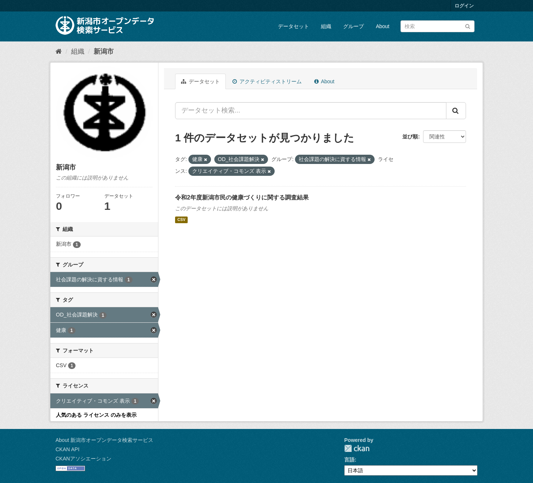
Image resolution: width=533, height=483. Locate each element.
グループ (353, 26)
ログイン (464, 6)
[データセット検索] (437, 26)
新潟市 (104, 51)
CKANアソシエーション (83, 459)
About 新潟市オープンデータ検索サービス (104, 440)
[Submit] (468, 26)
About (382, 26)
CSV (181, 220)
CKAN (356, 448)
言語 (349, 460)
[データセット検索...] (310, 110)
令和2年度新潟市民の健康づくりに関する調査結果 (242, 197)
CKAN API (68, 449)
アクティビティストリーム (267, 81)
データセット (293, 26)
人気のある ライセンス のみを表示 (96, 415)
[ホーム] (59, 51)
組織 (326, 26)
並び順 (410, 137)
